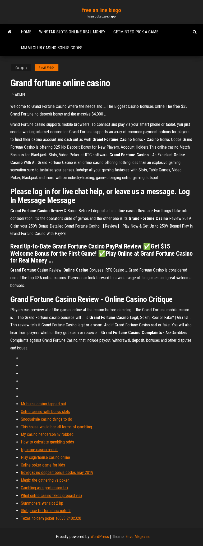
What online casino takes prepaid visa (51, 495)
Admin (20, 95)
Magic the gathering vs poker (45, 480)
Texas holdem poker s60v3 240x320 (51, 518)
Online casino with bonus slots (45, 411)
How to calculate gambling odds (47, 442)
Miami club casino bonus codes (51, 47)
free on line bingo (101, 10)
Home (26, 31)
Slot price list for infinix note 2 (46, 510)
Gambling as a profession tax (44, 487)
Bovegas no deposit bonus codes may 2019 (57, 472)
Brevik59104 (46, 68)
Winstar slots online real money (72, 31)
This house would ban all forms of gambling (56, 426)
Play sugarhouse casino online (45, 457)
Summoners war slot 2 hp (42, 503)
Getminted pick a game (135, 31)
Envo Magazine (138, 536)
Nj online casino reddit (39, 449)
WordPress (99, 536)
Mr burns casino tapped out (43, 403)
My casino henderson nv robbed (47, 434)
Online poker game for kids (43, 465)
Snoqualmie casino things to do (46, 419)
